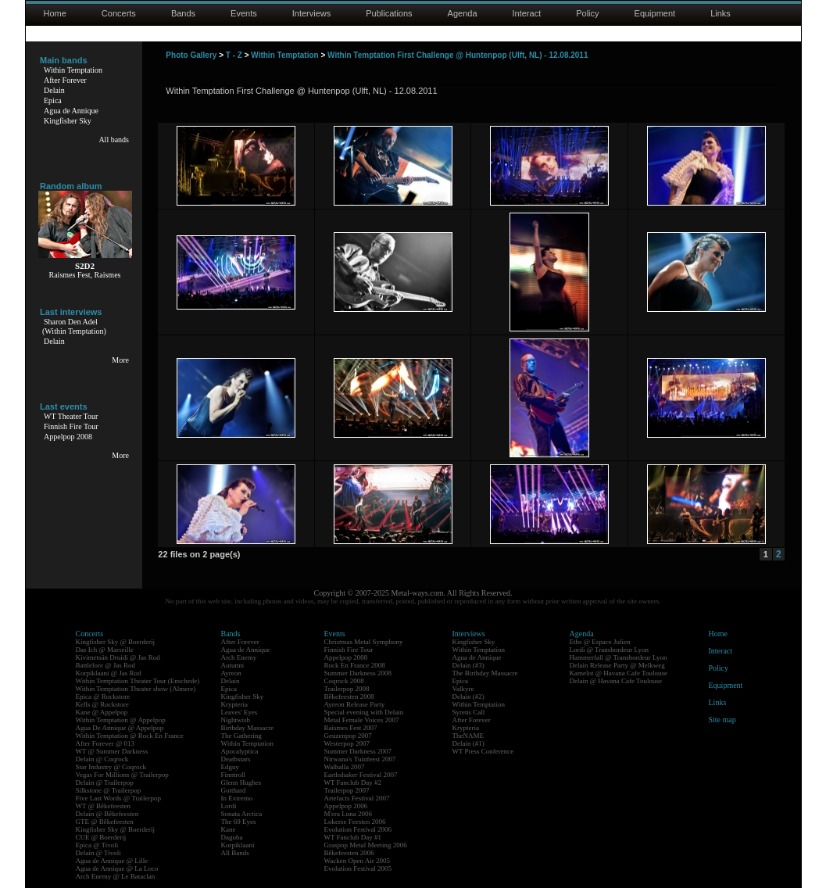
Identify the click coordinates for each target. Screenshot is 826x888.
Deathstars (236, 759)
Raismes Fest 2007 (350, 728)
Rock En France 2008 (354, 665)
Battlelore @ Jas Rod (106, 665)
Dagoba (232, 837)
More (120, 360)
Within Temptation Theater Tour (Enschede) (138, 681)
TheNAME (468, 735)
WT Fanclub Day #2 (353, 782)
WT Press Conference (483, 751)
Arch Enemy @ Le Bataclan (116, 876)
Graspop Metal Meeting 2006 (365, 845)
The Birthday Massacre (485, 673)
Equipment (655, 13)
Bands (183, 13)
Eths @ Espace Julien (600, 642)
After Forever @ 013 (105, 743)
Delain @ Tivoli (98, 853)
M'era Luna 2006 (348, 814)
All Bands (235, 853)
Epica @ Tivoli (97, 845)
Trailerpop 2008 (347, 689)
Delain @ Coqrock (102, 759)
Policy (587, 13)
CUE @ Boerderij (101, 837)
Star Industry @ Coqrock (111, 767)
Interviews (311, 13)
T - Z (234, 55)
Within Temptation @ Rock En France (130, 735)
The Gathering (241, 735)
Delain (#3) (468, 665)
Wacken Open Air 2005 (357, 861)
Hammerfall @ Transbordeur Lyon (618, 657)
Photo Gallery (191, 55)
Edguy (230, 767)
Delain (54, 90)
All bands (113, 139)
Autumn (233, 665)
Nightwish (236, 720)
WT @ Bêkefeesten (103, 806)
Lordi (229, 806)
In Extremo (237, 798)
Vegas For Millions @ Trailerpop (122, 775)
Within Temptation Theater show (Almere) (136, 689)
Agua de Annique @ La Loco (117, 868)
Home (55, 13)
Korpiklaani (238, 845)
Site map (722, 719)
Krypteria (234, 704)
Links (720, 13)
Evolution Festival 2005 (358, 868)
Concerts (119, 13)
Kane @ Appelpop (102, 712)
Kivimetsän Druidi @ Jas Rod (118, 657)
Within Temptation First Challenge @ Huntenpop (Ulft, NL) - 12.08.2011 (457, 55)
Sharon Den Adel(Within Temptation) (74, 326)
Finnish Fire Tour (71, 426)
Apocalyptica (240, 751)
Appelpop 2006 (346, 806)
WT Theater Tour (71, 416)
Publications (389, 13)
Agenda (462, 13)
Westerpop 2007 (347, 743)
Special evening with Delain (364, 712)
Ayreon (231, 673)
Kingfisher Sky (67, 120)
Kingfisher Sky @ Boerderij (116, 642)
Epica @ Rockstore (103, 696)
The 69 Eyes (238, 821)
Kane (228, 829)
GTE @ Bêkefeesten (105, 821)
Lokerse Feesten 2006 (355, 821)
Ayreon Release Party (354, 704)
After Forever (65, 80)
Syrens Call (468, 712)
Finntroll (233, 775)
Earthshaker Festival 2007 (361, 775)
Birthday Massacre (247, 728)
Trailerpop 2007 (347, 790)
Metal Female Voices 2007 (361, 720)
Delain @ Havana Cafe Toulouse (616, 681)
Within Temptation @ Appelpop (121, 720)
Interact (527, 13)
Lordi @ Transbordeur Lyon (609, 649)
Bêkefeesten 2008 (349, 696)
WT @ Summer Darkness (112, 751)
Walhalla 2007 (344, 767)
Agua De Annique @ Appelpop (120, 728)
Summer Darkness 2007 (358, 751)
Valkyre (463, 689)
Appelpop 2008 (68, 436)
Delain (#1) (468, 743)
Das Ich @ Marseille (105, 649)
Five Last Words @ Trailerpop (118, 798)
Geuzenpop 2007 (348, 735)
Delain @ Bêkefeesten (107, 814)
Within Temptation (73, 70)
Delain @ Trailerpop (105, 782)
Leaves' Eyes (239, 712)
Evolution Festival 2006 (358, 829)
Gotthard (233, 790)
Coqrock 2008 (344, 681)
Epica (53, 100)
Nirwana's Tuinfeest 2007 (360, 759)
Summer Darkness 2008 (358, 673)
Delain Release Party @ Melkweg (617, 665)
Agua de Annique (71, 110)
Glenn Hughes (241, 782)
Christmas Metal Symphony (363, 642)
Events (244, 13)
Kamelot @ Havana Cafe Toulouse (618, 673)
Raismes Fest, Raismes (85, 274)
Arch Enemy (239, 657)
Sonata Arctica (242, 814)
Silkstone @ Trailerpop (108, 790)
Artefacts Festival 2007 (357, 798)
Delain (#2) (468, 696)
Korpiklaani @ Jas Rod (108, 673)
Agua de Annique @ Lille (112, 861)
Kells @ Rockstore (102, 704)
